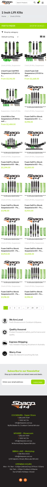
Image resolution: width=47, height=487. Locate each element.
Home (4, 16)
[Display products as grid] (41, 36)
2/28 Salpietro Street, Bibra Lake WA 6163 (23, 459)
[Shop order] (10, 37)
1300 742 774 (23, 420)
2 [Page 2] (10, 308)
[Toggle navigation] (42, 2)
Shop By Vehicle (37, 26)
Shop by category (10, 32)
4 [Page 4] (19, 308)
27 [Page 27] (28, 308)
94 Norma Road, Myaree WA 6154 (23, 443)
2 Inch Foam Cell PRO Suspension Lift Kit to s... (10, 73)
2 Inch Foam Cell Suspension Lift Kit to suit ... (34, 73)
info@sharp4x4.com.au (23, 423)
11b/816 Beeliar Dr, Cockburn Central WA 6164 (23, 425)
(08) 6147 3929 (23, 436)
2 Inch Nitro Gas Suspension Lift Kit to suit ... (10, 118)
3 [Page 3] (14, 308)
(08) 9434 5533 (23, 454)
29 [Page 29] (37, 308)
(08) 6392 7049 (23, 418)
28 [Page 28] (32, 308)
